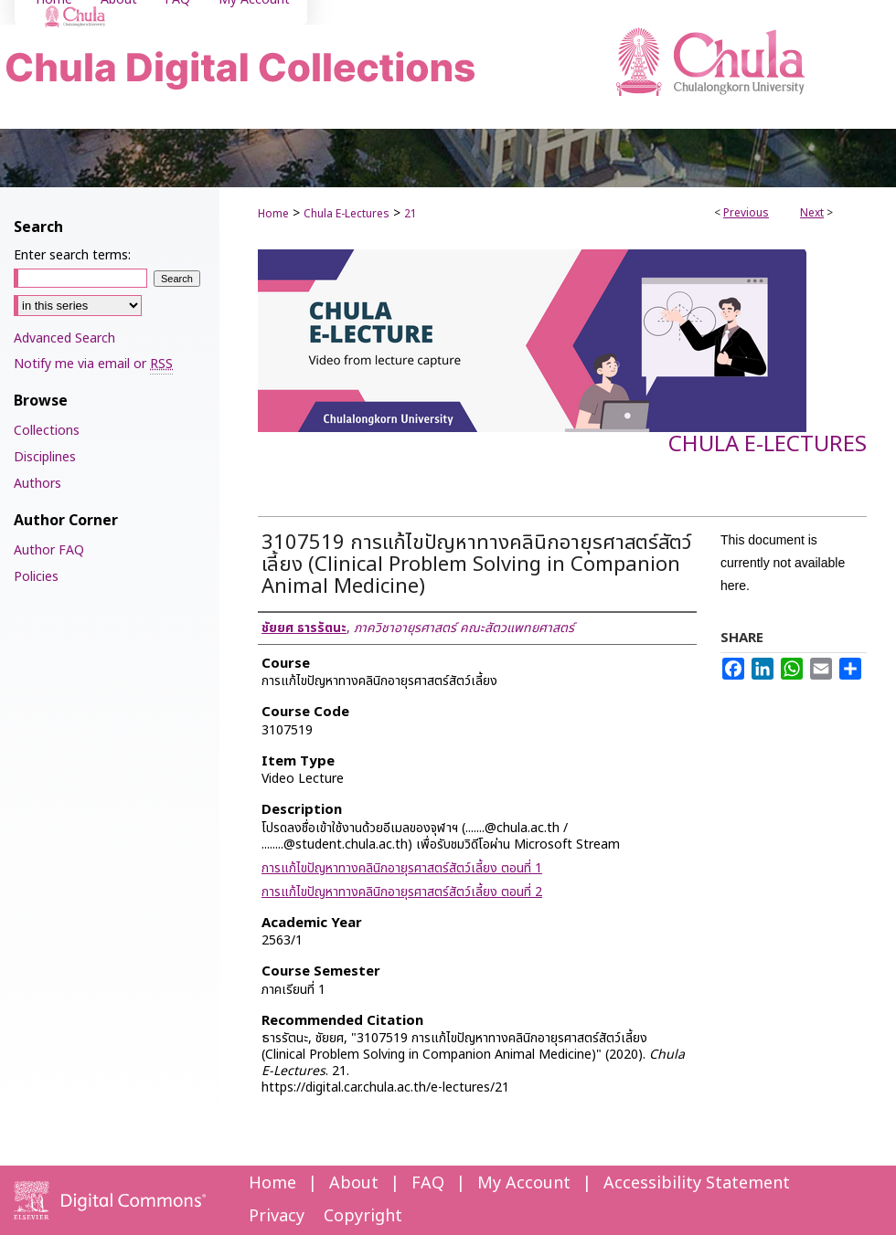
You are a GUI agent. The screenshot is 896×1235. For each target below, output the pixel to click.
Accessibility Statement (696, 1183)
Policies (36, 576)
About (354, 1183)
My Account (524, 1183)
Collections (47, 430)
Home (273, 214)
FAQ (427, 1183)
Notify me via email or (93, 364)
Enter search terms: (72, 255)
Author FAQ (49, 550)
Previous (746, 213)
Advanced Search (64, 338)
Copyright (363, 1216)
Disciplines (45, 457)
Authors (37, 483)
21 (410, 214)
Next (812, 213)
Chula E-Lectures (346, 214)
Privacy (276, 1216)
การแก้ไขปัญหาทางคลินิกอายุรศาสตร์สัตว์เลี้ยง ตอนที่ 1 (401, 868)
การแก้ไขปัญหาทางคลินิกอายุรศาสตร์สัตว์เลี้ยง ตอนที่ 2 (401, 892)
